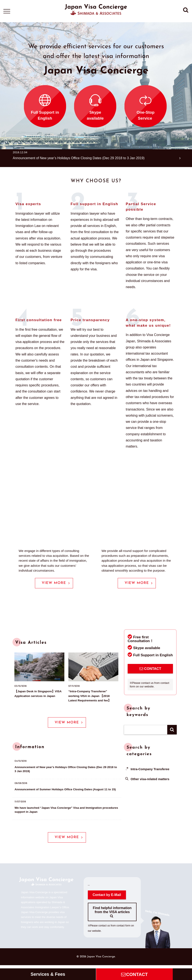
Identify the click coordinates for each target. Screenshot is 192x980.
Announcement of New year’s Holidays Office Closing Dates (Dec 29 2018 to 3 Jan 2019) (84, 158)
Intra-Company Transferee (150, 769)
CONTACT (150, 669)
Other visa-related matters (150, 779)
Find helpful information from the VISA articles (112, 915)
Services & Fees (48, 974)
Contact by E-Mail (107, 898)
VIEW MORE (55, 583)
